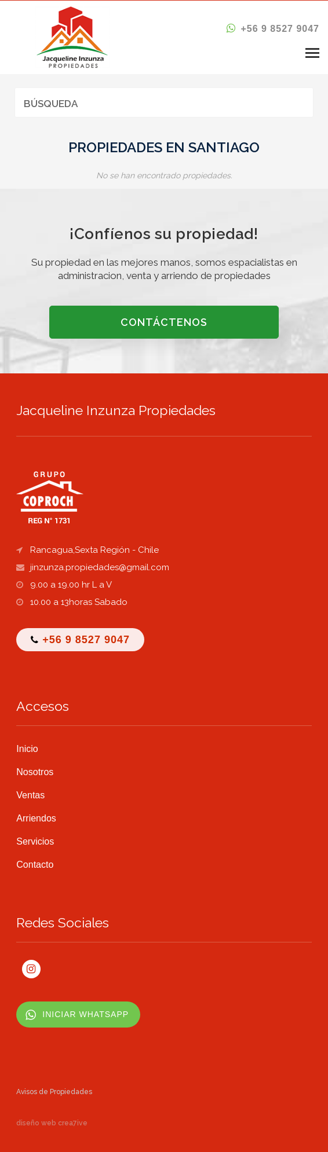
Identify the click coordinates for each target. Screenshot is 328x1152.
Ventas (30, 795)
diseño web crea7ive (52, 1123)
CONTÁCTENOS (164, 322)
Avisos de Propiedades (54, 1092)
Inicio (27, 749)
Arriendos (36, 818)
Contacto (34, 864)
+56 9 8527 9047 (273, 29)
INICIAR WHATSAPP (85, 1014)
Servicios (35, 841)
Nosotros (34, 772)
